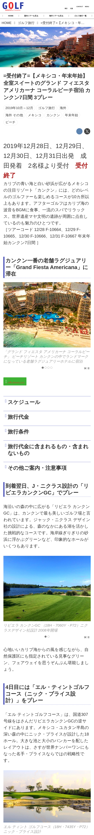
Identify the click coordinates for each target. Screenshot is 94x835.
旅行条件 (21, 436)
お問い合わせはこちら (28, 382)
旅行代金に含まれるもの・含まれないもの (48, 455)
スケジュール (26, 403)
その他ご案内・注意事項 (39, 473)
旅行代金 (21, 419)
